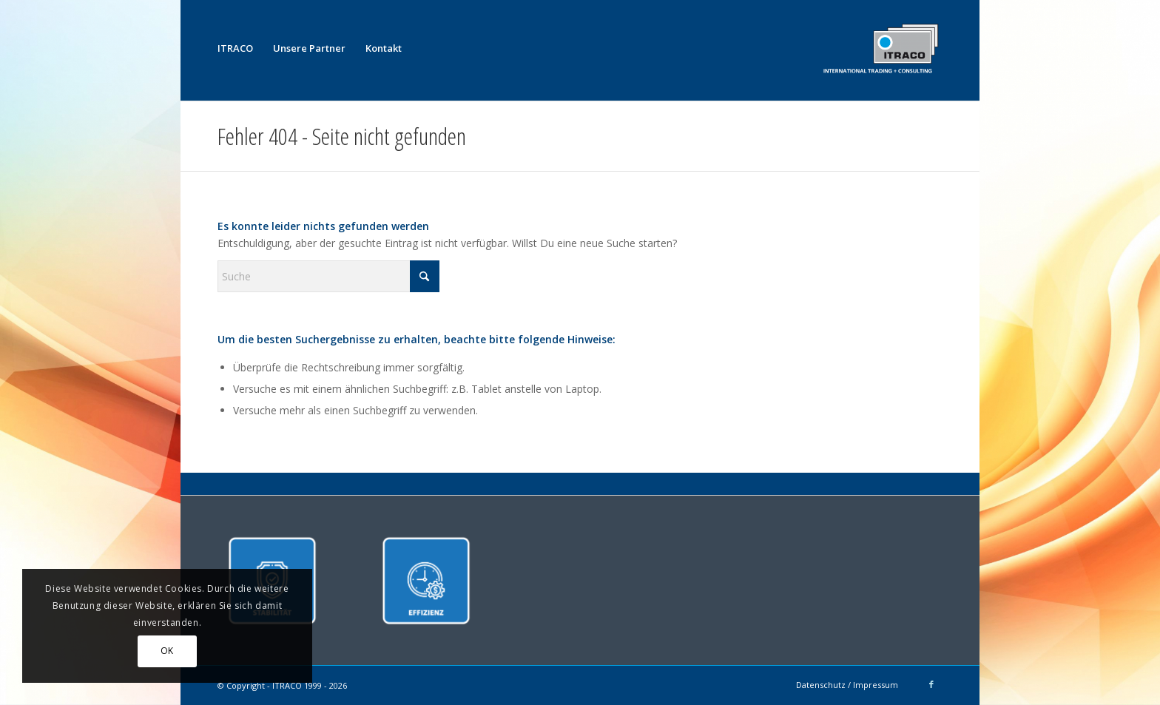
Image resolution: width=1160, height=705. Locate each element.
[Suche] (328, 276)
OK (167, 650)
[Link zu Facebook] (931, 684)
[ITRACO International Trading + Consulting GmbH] (880, 48)
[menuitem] (235, 48)
